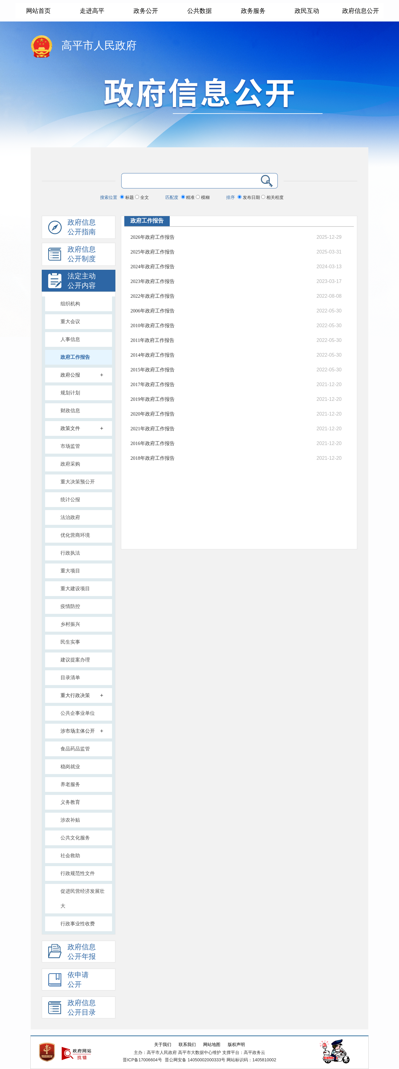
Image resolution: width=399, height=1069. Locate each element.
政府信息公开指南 (72, 229)
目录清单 (70, 677)
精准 (188, 197)
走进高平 (92, 10)
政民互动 (307, 10)
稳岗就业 (70, 766)
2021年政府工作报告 (152, 428)
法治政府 (70, 517)
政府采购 (70, 464)
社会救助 (70, 855)
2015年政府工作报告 (152, 369)
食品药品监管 (75, 748)
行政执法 (70, 553)
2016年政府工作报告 (152, 443)
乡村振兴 (70, 624)
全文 (142, 197)
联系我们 (187, 1044)
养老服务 (70, 784)
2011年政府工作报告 (152, 340)
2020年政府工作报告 (152, 413)
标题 (127, 197)
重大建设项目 (75, 588)
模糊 (203, 197)
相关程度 (272, 197)
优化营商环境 (75, 535)
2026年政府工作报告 (152, 237)
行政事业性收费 (77, 923)
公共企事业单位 (77, 713)
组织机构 (70, 303)
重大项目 (70, 570)
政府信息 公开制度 (72, 256)
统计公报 (70, 499)
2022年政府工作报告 (152, 296)
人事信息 (70, 339)
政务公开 (146, 10)
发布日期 (249, 197)
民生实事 (70, 642)
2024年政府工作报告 (152, 266)
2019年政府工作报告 (152, 399)
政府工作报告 (75, 357)
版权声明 (236, 1044)
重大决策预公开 (77, 481)
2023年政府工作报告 (152, 281)
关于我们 (162, 1044)
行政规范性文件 (77, 873)
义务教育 (70, 802)
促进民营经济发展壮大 (82, 898)
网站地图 (211, 1044)
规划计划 (70, 392)
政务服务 (253, 10)
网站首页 (38, 10)
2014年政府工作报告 (152, 355)
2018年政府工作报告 (152, 458)
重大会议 (70, 321)
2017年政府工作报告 (152, 384)
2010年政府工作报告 (152, 325)
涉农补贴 (70, 820)
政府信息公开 (360, 10)
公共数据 (199, 10)
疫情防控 (70, 606)
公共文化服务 (75, 837)
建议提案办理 (75, 659)
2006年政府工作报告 (152, 310)
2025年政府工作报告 (152, 251)
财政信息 (70, 410)
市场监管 (70, 446)
